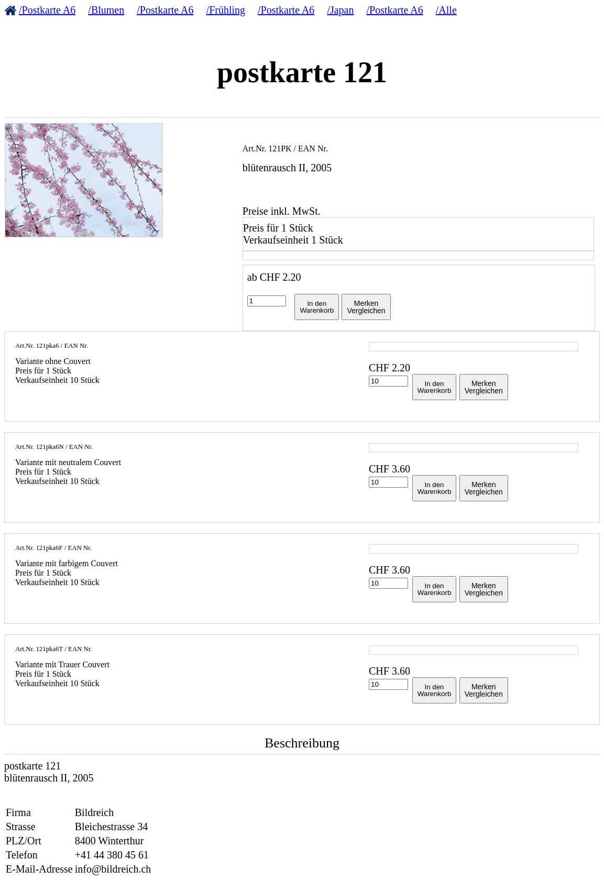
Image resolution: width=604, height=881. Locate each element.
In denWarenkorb (317, 307)
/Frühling (225, 10)
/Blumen (106, 10)
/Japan (340, 10)
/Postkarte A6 (47, 10)
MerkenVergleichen (366, 307)
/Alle (446, 10)
